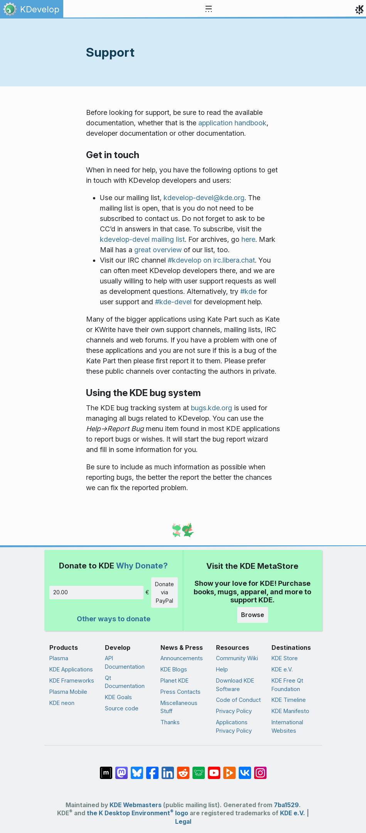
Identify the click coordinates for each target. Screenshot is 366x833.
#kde (248, 291)
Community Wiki (237, 658)
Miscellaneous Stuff (178, 707)
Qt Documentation (125, 682)
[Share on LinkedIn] (168, 769)
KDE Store (285, 658)
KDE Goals (118, 697)
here (248, 239)
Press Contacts (180, 691)
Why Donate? (142, 565)
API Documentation (125, 662)
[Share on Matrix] (106, 769)
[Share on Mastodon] (121, 769)
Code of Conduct (238, 699)
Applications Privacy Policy (234, 726)
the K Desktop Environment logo (137, 813)
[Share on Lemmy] (198, 769)
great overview (158, 250)
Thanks (170, 722)
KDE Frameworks (71, 680)
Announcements (181, 658)
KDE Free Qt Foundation (287, 684)
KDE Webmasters (136, 805)
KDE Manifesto (290, 711)
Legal (183, 821)
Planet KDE (174, 680)
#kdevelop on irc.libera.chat (211, 260)
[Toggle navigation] (208, 9)
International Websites (287, 726)
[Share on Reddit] (183, 769)
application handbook (232, 123)
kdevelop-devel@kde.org (204, 198)
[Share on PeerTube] (229, 769)
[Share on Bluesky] (137, 769)
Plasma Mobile (68, 691)
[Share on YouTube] (214, 769)
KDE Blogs (173, 669)
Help (222, 669)
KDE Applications (71, 669)
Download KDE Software (235, 684)
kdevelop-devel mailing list (142, 239)
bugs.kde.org (211, 408)
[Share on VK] (245, 769)
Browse (252, 615)
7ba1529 (286, 805)
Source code (121, 708)
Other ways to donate (113, 619)
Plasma (58, 658)
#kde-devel (173, 302)
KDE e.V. (282, 669)
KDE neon (61, 703)
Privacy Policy (234, 711)
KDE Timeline (289, 699)
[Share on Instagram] (260, 769)
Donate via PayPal (164, 592)
